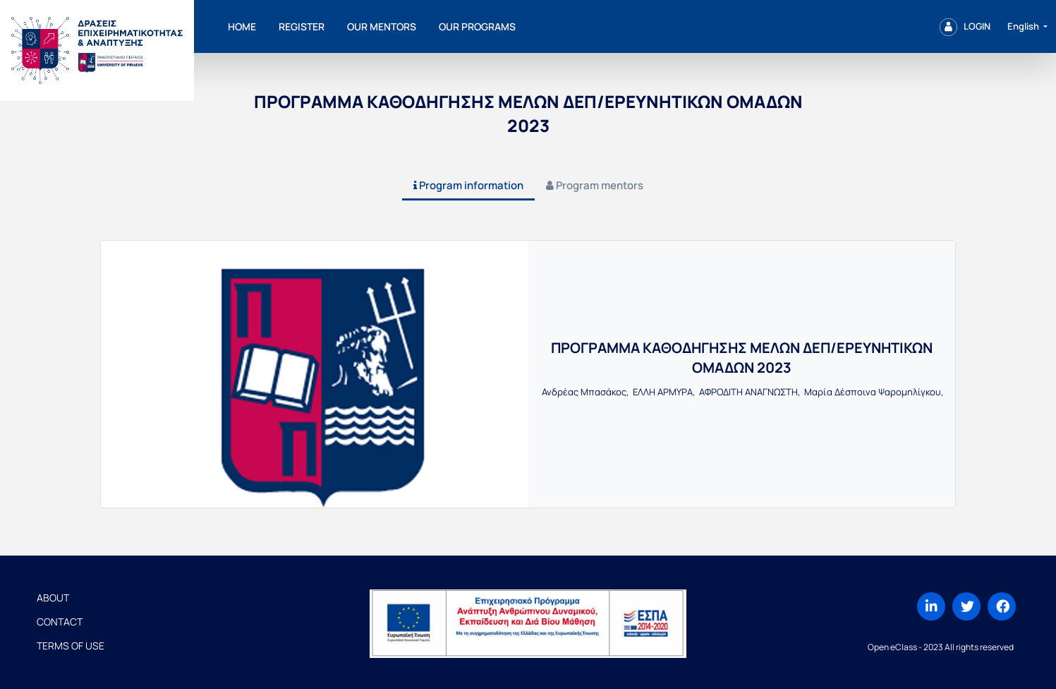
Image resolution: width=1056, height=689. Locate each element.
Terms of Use (70, 645)
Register (301, 26)
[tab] (468, 186)
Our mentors (381, 26)
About (53, 597)
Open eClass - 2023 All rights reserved (941, 647)
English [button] (1024, 26)
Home (242, 26)
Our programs (477, 26)
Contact (60, 621)
